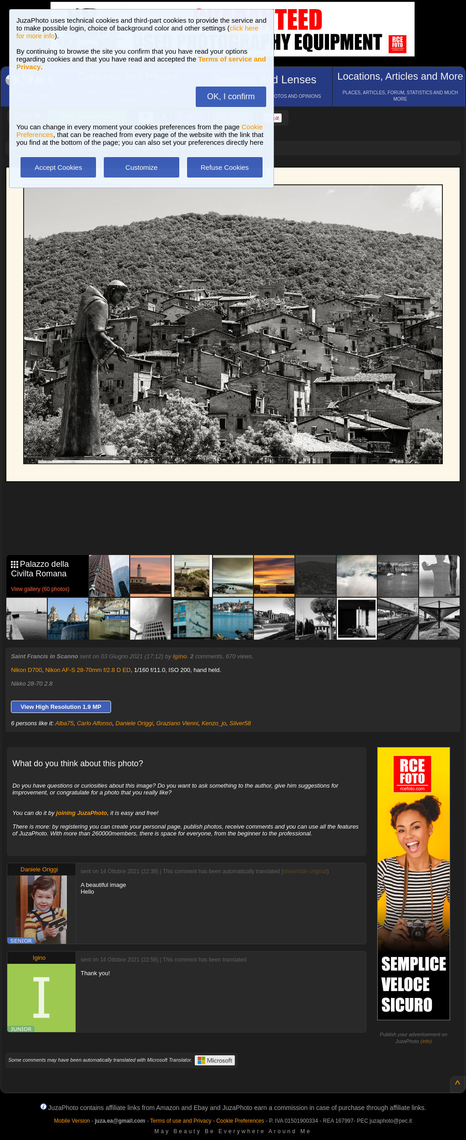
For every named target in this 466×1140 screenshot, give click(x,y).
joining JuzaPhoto (81, 812)
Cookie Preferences (240, 1121)
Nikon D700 (26, 670)
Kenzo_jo (214, 723)
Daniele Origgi (134, 723)
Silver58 (240, 723)
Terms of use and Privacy (181, 1121)
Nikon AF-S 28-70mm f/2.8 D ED (88, 670)
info (426, 1041)
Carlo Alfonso (94, 723)
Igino (180, 656)
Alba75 (64, 723)
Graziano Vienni (177, 723)
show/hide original (305, 871)
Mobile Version (72, 1121)
